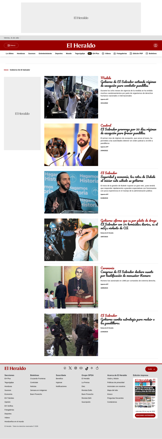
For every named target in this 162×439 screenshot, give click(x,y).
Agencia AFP (104, 99)
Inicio (6, 70)
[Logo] (81, 45)
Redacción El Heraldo (107, 233)
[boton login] (155, 45)
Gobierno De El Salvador (20, 70)
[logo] (16, 368)
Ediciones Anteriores (145, 415)
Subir (151, 369)
